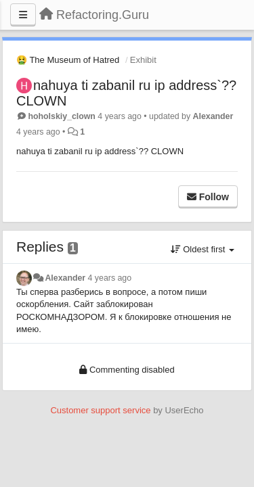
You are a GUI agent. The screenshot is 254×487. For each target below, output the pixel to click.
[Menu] (23, 14)
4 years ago (110, 278)
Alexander (213, 116)
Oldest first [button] (202, 249)
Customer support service (100, 410)
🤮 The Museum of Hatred (67, 60)
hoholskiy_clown (61, 116)
